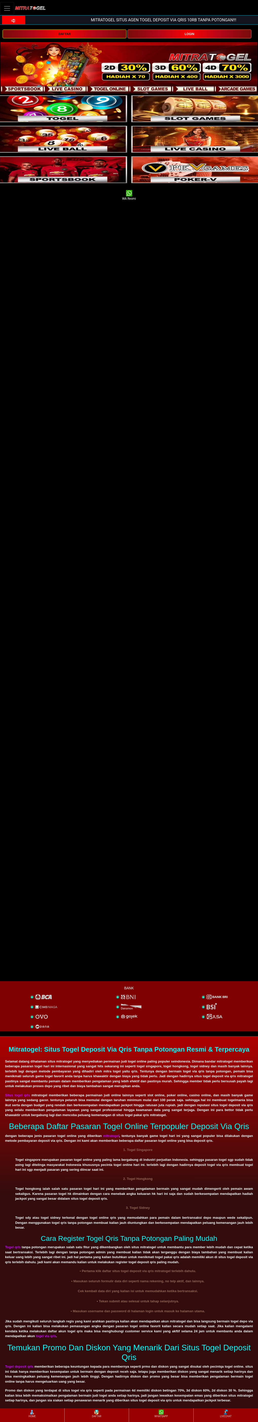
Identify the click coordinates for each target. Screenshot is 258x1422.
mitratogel (111, 1136)
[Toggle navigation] (7, 8)
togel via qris (46, 1336)
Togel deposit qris (19, 1366)
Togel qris (13, 1247)
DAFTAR (64, 34)
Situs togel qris (17, 1095)
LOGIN (189, 34)
